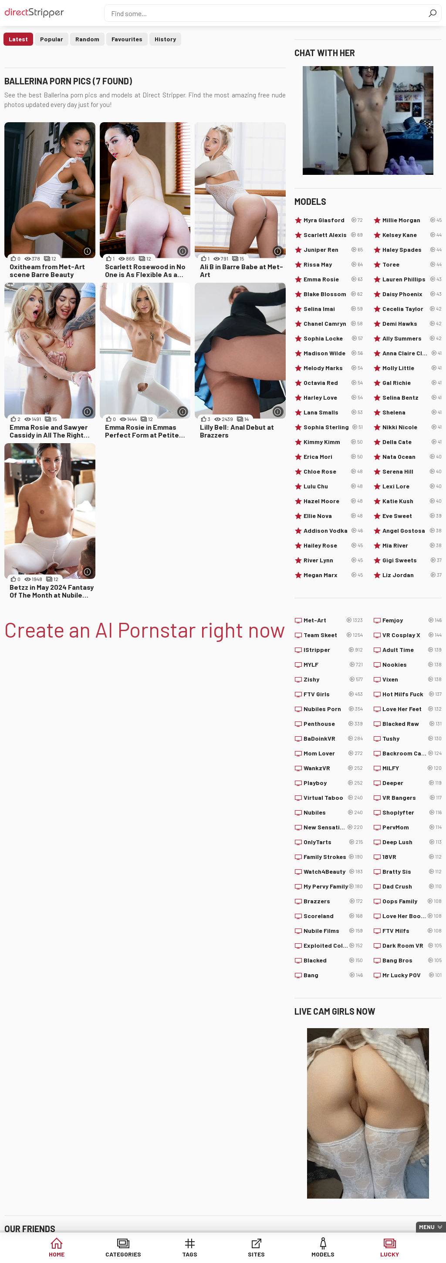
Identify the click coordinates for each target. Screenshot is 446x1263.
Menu (427, 1226)
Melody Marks (333, 368)
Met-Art (333, 620)
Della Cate (412, 442)
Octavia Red (333, 383)
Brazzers (333, 901)
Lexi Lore (412, 486)
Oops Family (412, 901)
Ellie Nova (333, 516)
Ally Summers (412, 338)
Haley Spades (412, 249)
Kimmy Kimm (333, 442)
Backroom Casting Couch (412, 753)
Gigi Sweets (412, 560)
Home (56, 1254)
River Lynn (333, 560)
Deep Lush (412, 842)
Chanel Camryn (333, 323)
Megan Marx (333, 575)
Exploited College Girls (333, 945)
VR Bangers (412, 797)
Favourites (127, 39)
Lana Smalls (333, 412)
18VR (412, 857)
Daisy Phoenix (412, 294)
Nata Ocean (412, 456)
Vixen (412, 679)
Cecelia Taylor (412, 309)
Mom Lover (333, 753)
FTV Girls (333, 694)
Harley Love (333, 397)
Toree (412, 264)
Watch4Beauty (333, 871)
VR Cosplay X (412, 635)
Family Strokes (333, 857)
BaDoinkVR (333, 738)
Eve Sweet (412, 516)
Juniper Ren (333, 249)
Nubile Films (333, 931)
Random (87, 39)
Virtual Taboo (333, 797)
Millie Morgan (412, 220)
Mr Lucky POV (412, 975)
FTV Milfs (412, 931)
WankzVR (333, 768)
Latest (18, 39)
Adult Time (412, 650)
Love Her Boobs (412, 916)
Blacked (333, 960)
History (165, 39)
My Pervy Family (333, 886)
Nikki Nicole (412, 427)
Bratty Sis (412, 871)
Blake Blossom (333, 294)
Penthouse (333, 723)
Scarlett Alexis (333, 235)
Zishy (333, 679)
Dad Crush (412, 886)
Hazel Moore (333, 501)
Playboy (333, 783)
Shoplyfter (412, 812)
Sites (256, 1254)
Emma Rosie (333, 279)
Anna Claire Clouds (412, 353)
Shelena (412, 412)
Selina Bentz (412, 397)
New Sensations (333, 827)
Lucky (389, 1254)
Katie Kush (412, 501)
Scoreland (333, 916)
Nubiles (333, 812)
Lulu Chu (333, 486)
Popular (51, 39)
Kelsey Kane (412, 235)
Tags (189, 1254)
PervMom (412, 827)
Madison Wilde (333, 353)
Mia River (412, 545)
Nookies (412, 664)
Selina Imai (333, 309)
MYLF (333, 664)
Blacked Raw (412, 723)
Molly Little (412, 368)
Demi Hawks (412, 323)
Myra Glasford (333, 220)
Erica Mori (333, 456)
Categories (123, 1254)
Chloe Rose (333, 471)
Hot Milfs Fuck (412, 694)
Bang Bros (412, 960)
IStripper (333, 650)
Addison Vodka (333, 530)
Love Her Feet (412, 709)
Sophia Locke (333, 338)
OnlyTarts (333, 842)
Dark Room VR (412, 945)
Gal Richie (412, 383)
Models (322, 1254)
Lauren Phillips (412, 279)
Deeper (412, 783)
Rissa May (333, 264)
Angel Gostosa (412, 530)
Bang (333, 975)
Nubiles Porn (333, 709)
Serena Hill (412, 471)
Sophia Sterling (333, 427)
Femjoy (412, 620)
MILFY (412, 768)
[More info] (87, 251)
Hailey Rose (333, 545)
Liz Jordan (412, 575)
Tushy (412, 738)
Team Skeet (333, 635)
